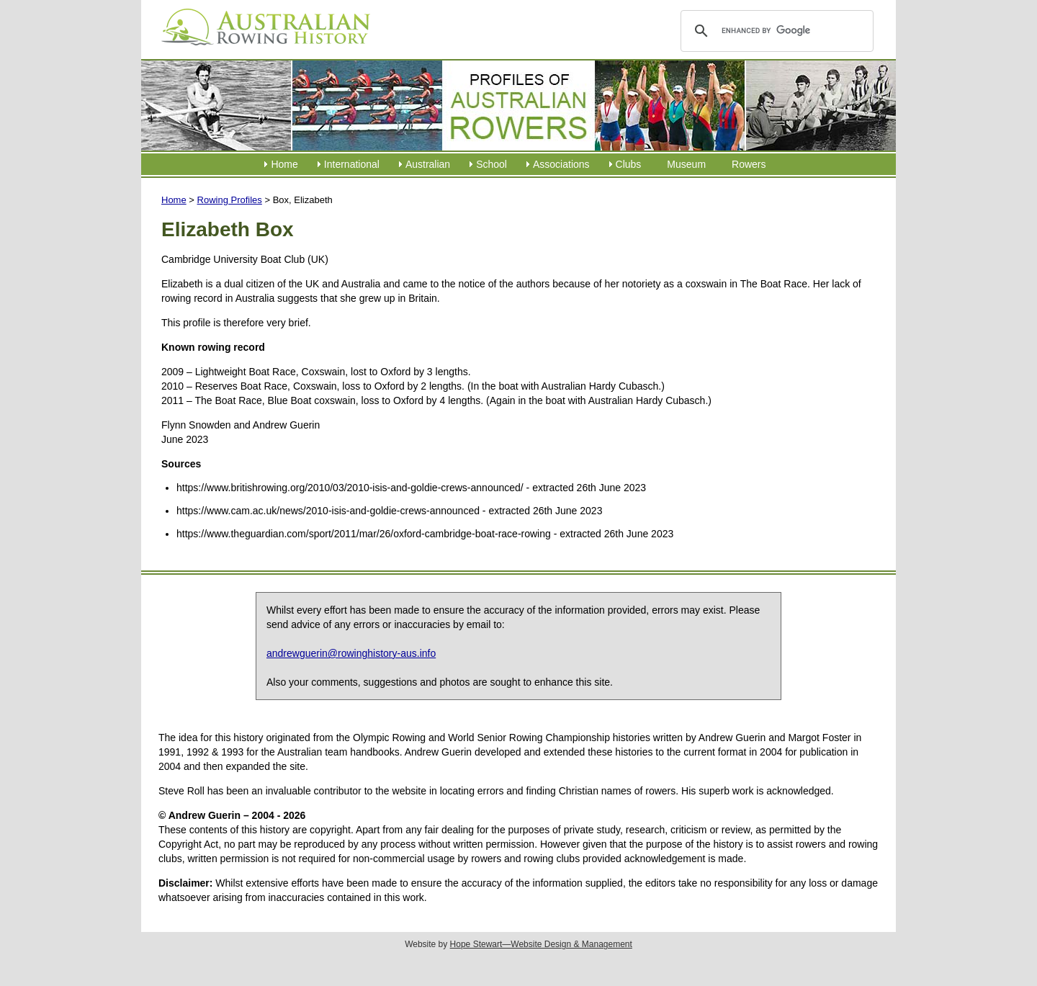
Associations (561, 164)
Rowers (749, 164)
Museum (686, 164)
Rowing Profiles (229, 199)
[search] (774, 31)
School (491, 164)
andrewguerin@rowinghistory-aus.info (351, 653)
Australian (427, 164)
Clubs (629, 164)
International (352, 164)
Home (284, 164)
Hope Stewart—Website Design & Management (541, 944)
